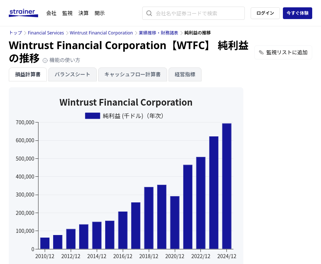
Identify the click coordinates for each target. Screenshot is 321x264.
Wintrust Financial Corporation (101, 33)
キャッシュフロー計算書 (132, 74)
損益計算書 (28, 74)
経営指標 (185, 74)
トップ (15, 33)
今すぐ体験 (298, 13)
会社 (51, 13)
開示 (100, 13)
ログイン (265, 13)
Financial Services (46, 33)
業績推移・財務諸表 (158, 33)
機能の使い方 (61, 59)
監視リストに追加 (283, 52)
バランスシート (73, 74)
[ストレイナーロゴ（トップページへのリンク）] (27, 13)
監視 (67, 13)
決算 (83, 13)
